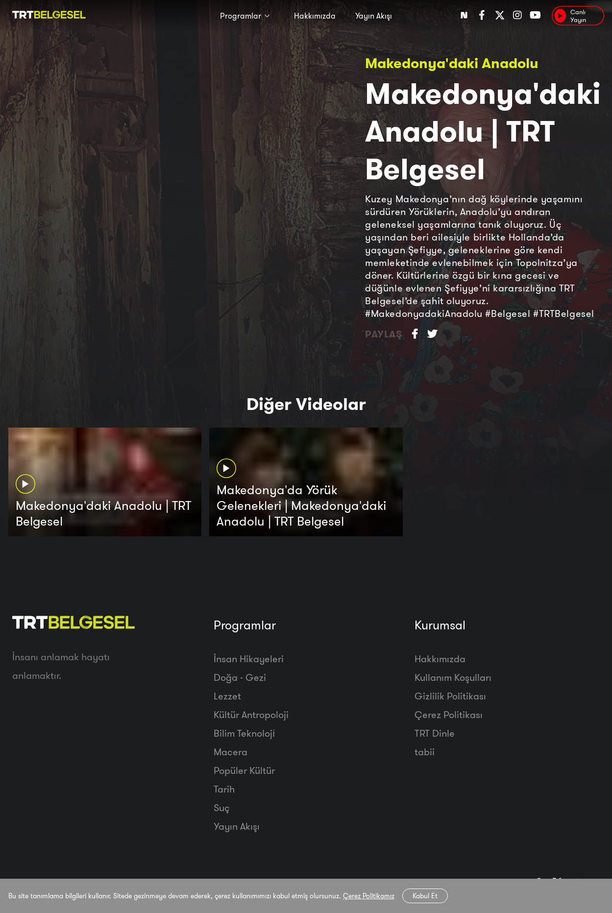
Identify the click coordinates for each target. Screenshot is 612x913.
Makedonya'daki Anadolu (452, 63)
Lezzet (227, 696)
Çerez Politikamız (368, 895)
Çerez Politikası (449, 714)
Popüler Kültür (244, 770)
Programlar (240, 16)
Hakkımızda (315, 16)
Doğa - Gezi (240, 677)
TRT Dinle (435, 733)
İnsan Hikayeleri (249, 658)
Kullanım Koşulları (453, 677)
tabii (425, 751)
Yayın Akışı (373, 16)
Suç (222, 807)
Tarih (224, 789)
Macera (230, 751)
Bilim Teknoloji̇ (244, 733)
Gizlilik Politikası (450, 696)
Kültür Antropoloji (251, 714)
